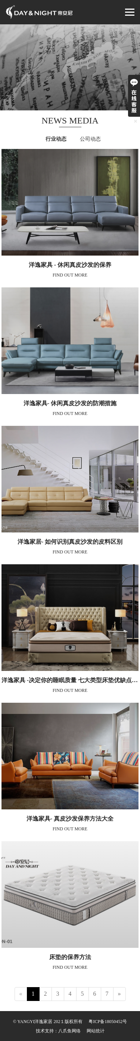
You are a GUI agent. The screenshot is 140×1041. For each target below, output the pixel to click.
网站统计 (96, 1031)
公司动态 (90, 139)
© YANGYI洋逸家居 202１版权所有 (48, 1021)
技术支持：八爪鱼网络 (58, 1031)
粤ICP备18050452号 (107, 1021)
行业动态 (56, 139)
